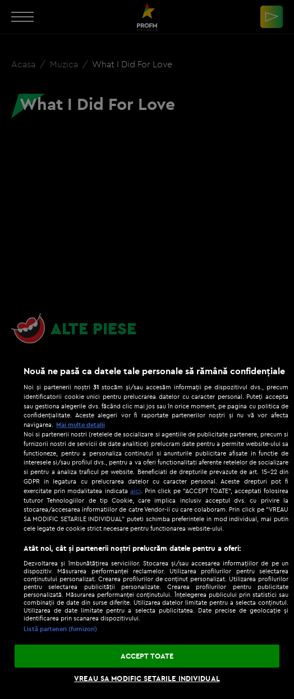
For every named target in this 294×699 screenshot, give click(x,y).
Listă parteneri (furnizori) (60, 629)
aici (135, 490)
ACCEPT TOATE (147, 655)
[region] (147, 526)
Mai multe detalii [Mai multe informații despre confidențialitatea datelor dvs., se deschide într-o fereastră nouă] (80, 425)
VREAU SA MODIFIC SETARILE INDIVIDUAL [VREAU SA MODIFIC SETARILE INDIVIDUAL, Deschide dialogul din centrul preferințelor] (147, 678)
